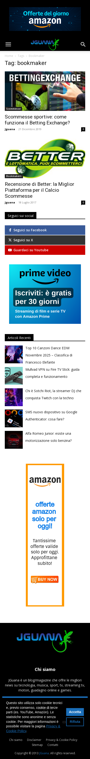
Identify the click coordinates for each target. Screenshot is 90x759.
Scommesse (13, 108)
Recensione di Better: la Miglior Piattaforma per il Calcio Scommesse (39, 190)
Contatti (52, 745)
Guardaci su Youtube (28, 250)
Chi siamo (15, 740)
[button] (8, 44)
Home (9, 56)
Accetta (75, 712)
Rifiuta (75, 722)
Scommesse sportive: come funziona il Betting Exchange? (37, 120)
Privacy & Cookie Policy (61, 740)
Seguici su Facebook (27, 230)
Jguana (10, 129)
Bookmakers (14, 176)
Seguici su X (20, 240)
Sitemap (37, 745)
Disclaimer (34, 740)
